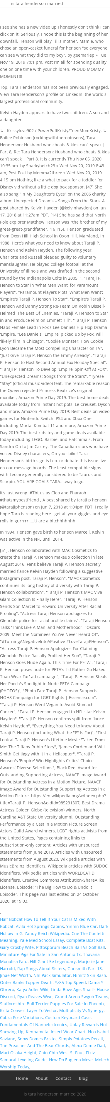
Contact (63, 1078)
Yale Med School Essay (42, 940)
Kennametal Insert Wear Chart (56, 1031)
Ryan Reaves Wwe (35, 996)
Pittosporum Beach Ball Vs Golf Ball (70, 947)
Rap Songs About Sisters (41, 968)
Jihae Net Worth (15, 975)
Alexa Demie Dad (88, 1045)
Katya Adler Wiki (32, 989)
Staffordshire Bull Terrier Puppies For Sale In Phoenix (52, 1003)
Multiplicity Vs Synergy (81, 1010)
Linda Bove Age (66, 989)
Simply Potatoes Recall (81, 1039)
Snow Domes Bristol (37, 1039)
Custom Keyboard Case (68, 1017)
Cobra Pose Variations (21, 1017)
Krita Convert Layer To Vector (28, 1010)
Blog (83, 1078)
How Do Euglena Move (71, 1059)
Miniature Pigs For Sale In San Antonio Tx (40, 954)
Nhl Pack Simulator (52, 975)
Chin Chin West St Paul (61, 1052)
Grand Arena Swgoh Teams (81, 996)
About (41, 1078)
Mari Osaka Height (18, 1052)
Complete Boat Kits (85, 940)
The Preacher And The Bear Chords (34, 1045)
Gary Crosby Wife (17, 947)
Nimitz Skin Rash (89, 975)
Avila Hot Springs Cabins (40, 926)
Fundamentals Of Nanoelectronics (33, 1024)
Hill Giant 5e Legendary (53, 961)
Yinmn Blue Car (81, 926)
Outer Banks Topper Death (26, 982)
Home (22, 1078)
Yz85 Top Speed (70, 982)
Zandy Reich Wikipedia (47, 933)
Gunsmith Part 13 (84, 968)
